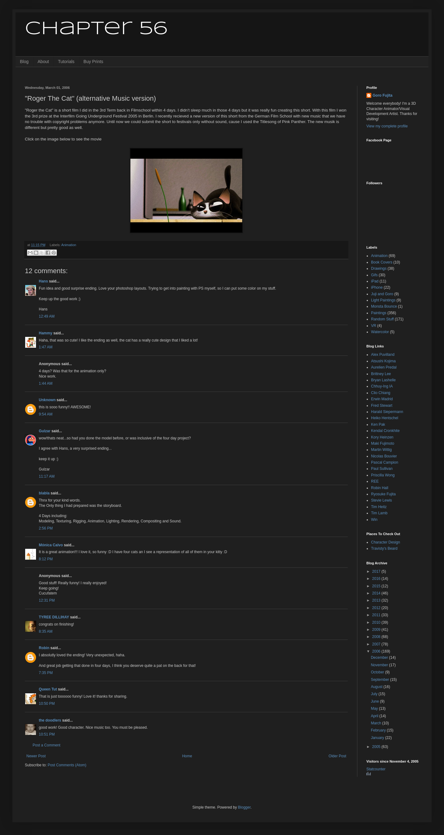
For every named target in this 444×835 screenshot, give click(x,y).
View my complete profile (387, 126)
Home (187, 756)
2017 (377, 571)
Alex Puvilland (382, 354)
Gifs (374, 275)
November (380, 665)
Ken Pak (378, 424)
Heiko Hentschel (384, 418)
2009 (377, 629)
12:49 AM (47, 316)
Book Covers (381, 262)
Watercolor (380, 332)
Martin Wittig (381, 449)
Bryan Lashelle (383, 380)
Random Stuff (382, 319)
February (379, 730)
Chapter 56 (96, 29)
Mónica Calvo (51, 545)
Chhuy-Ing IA (382, 386)
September (380, 679)
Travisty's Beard (384, 548)
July (374, 694)
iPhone (377, 287)
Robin (44, 648)
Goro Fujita (382, 95)
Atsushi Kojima (383, 361)
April (375, 716)
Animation (68, 245)
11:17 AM (47, 476)
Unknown (47, 400)
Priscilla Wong (383, 475)
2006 (377, 651)
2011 (377, 615)
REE (375, 481)
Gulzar (44, 431)
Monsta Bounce (384, 306)
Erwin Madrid (382, 399)
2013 (377, 600)
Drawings (379, 268)
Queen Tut (48, 689)
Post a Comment (46, 745)
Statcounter (375, 769)
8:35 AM (45, 631)
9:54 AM (45, 414)
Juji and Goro (382, 294)
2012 (377, 608)
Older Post (337, 756)
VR (373, 325)
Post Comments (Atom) (67, 765)
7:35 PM (46, 673)
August (377, 687)
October (378, 672)
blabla (44, 493)
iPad (374, 281)
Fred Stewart (381, 405)
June (375, 701)
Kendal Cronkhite (385, 431)
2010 (377, 622)
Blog (24, 61)
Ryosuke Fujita (383, 494)
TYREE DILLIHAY (54, 617)
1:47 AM (45, 347)
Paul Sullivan (381, 468)
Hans (43, 281)
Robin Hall (379, 488)
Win (374, 519)
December (380, 657)
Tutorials (66, 61)
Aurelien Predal (383, 367)
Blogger (244, 807)
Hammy (45, 333)
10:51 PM (47, 734)
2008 (377, 637)
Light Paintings (383, 300)
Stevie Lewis (381, 500)
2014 (377, 593)
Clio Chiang (380, 393)
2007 (377, 644)
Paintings (378, 313)
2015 (377, 586)
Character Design (385, 542)
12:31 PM (47, 600)
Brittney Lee (381, 374)
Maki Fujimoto (382, 443)
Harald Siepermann (387, 412)
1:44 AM (45, 383)
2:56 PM (46, 528)
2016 (377, 578)
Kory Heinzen (382, 437)
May (375, 708)
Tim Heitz (379, 507)
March (376, 723)
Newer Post (36, 756)
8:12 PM (46, 559)
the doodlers (50, 720)
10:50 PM (47, 703)
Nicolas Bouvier (384, 456)
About (43, 61)
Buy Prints (93, 61)
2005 (377, 747)
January (378, 738)
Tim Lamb (379, 513)
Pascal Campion (384, 462)
